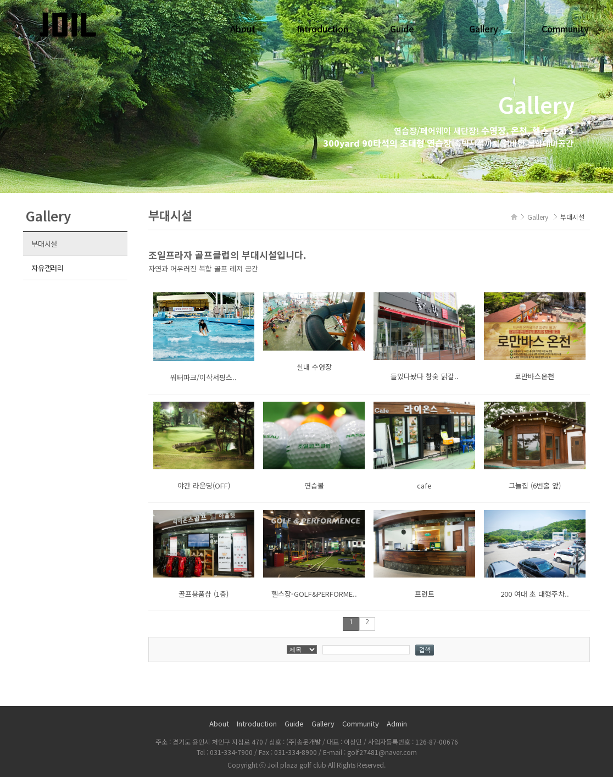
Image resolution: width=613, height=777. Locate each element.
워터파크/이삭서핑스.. (203, 377)
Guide (402, 28)
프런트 (424, 594)
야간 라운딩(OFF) (203, 485)
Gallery (483, 28)
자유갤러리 (47, 268)
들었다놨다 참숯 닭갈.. (425, 376)
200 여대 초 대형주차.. (534, 594)
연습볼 (314, 485)
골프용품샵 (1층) (204, 594)
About (242, 28)
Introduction (322, 28)
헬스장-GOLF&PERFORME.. (314, 594)
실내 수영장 (314, 367)
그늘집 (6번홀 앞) (535, 485)
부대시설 (44, 243)
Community (565, 28)
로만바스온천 (534, 376)
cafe (424, 485)
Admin (397, 723)
